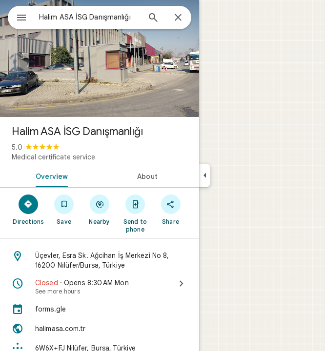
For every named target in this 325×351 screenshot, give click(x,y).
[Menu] (21, 18)
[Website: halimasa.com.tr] (99, 328)
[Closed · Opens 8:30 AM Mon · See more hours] (99, 286)
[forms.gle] (99, 309)
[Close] (178, 18)
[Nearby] (100, 209)
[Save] (64, 209)
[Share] (170, 209)
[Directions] (28, 209)
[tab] (50, 175)
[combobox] (89, 17)
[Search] (153, 18)
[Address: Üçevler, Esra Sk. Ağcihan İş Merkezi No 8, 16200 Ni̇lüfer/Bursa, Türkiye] (99, 260)
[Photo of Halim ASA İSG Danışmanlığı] (99, 58)
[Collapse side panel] (204, 175)
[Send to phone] (135, 213)
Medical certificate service (53, 157)
